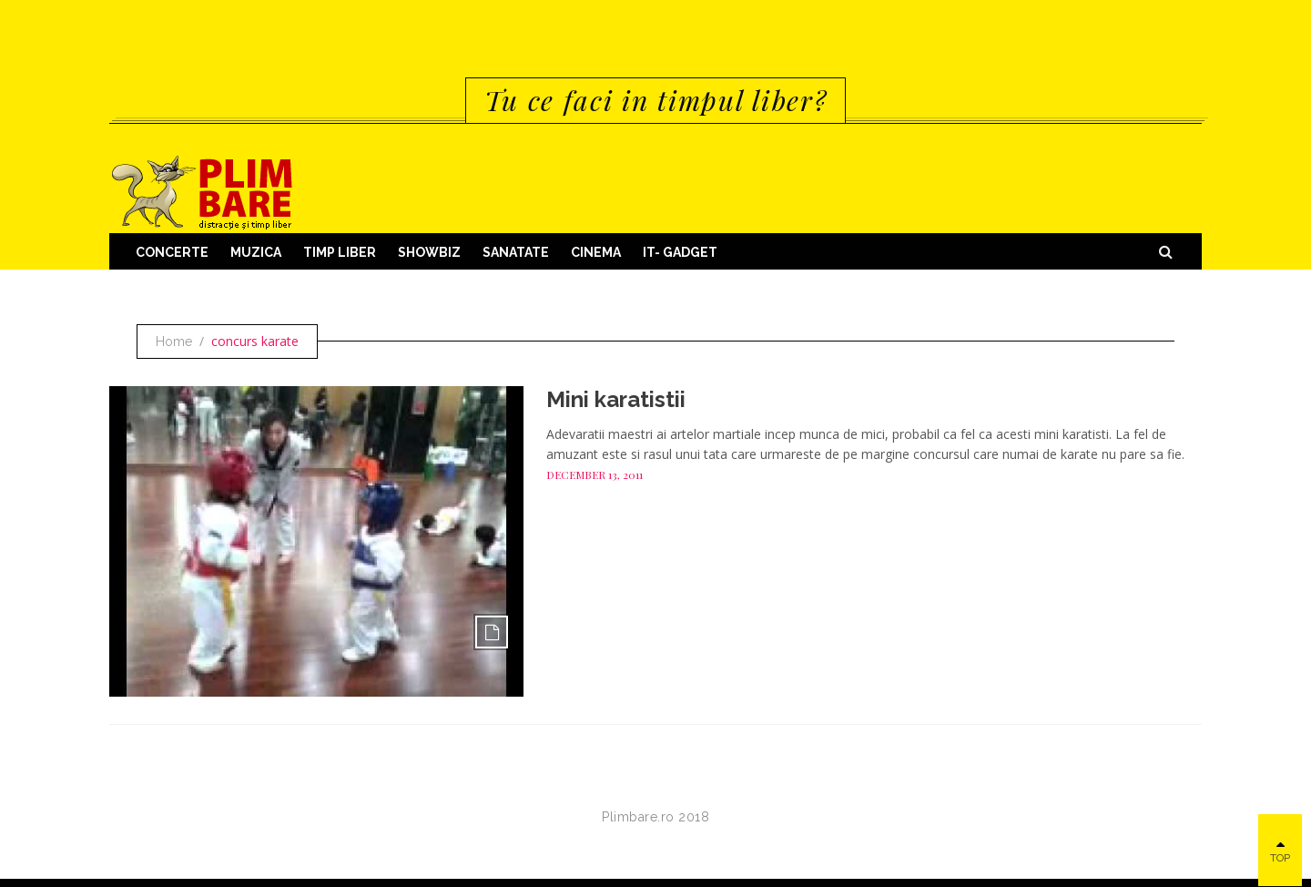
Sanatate (516, 252)
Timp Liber (339, 252)
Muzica (255, 252)
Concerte (172, 252)
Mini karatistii (616, 399)
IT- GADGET (680, 252)
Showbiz (429, 252)
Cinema (596, 252)
